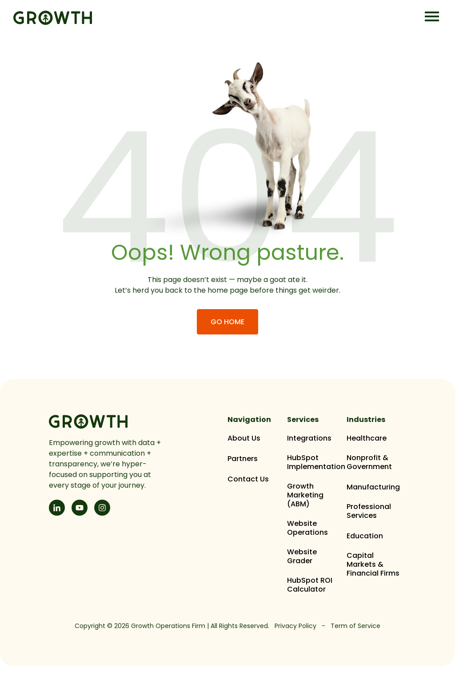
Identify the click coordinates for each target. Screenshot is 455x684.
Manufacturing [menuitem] (373, 487)
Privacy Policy (295, 625)
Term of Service (355, 625)
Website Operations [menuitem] (307, 528)
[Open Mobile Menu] (432, 17)
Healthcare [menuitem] (367, 438)
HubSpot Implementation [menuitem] (316, 462)
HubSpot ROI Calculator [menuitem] (309, 585)
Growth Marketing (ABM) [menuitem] (305, 495)
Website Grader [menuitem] (302, 556)
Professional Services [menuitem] (369, 511)
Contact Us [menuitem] (248, 479)
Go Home (227, 322)
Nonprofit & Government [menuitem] (369, 462)
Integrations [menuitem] (309, 438)
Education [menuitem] (365, 536)
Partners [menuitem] (243, 458)
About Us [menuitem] (244, 438)
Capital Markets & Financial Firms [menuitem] (373, 564)
